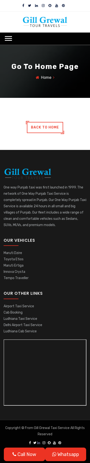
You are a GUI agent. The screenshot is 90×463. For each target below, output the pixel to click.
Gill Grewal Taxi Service (52, 428)
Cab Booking (13, 312)
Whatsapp (65, 454)
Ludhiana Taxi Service (20, 319)
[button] (8, 38)
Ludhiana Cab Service (20, 331)
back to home (45, 127)
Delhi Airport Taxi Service (23, 325)
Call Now (24, 454)
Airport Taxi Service (19, 306)
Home (46, 77)
